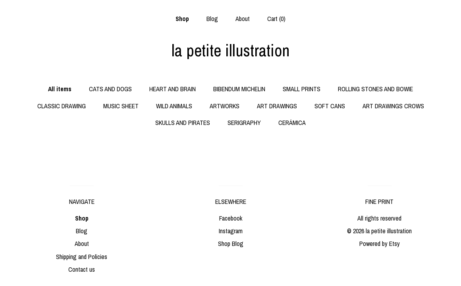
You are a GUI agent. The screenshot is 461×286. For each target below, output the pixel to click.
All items (59, 88)
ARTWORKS (224, 106)
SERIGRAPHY (244, 122)
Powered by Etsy (379, 243)
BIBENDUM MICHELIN (239, 88)
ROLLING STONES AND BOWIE (375, 88)
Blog (212, 18)
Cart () (276, 18)
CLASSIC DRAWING (61, 106)
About (242, 18)
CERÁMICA (292, 122)
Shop (182, 18)
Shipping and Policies (81, 256)
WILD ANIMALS (174, 106)
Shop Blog (230, 243)
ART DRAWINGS (277, 106)
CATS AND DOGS (110, 88)
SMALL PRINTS (301, 88)
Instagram (231, 230)
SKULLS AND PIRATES (182, 122)
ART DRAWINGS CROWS (393, 106)
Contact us (81, 269)
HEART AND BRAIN (172, 88)
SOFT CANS (329, 106)
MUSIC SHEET (121, 106)
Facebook (230, 218)
